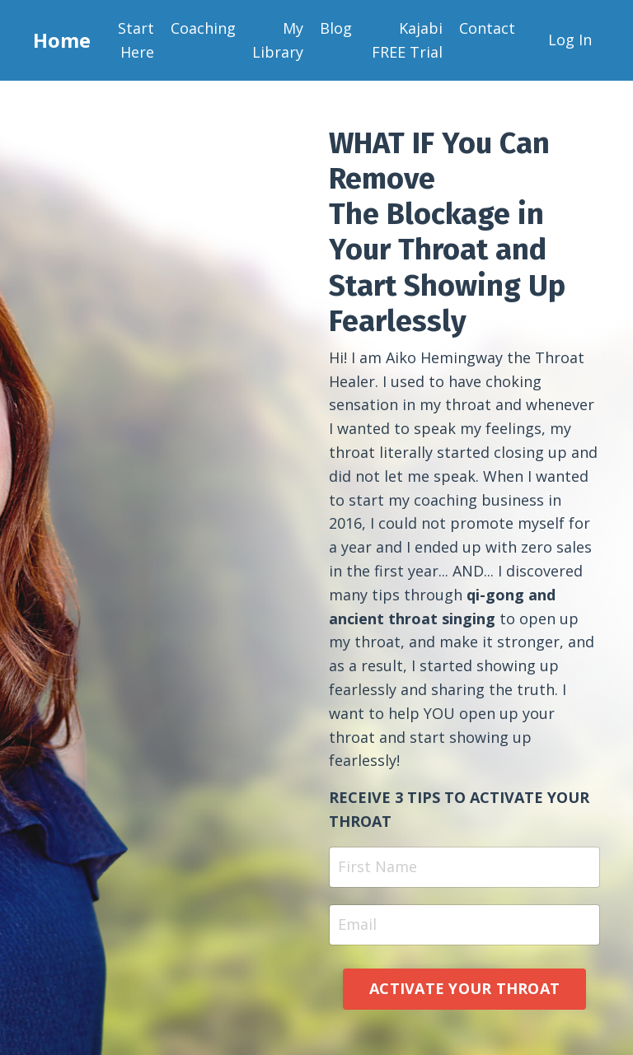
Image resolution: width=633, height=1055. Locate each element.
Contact (487, 28)
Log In (570, 39)
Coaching (203, 28)
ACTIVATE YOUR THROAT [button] (464, 988)
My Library (277, 40)
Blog (336, 28)
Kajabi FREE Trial (407, 40)
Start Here (136, 40)
